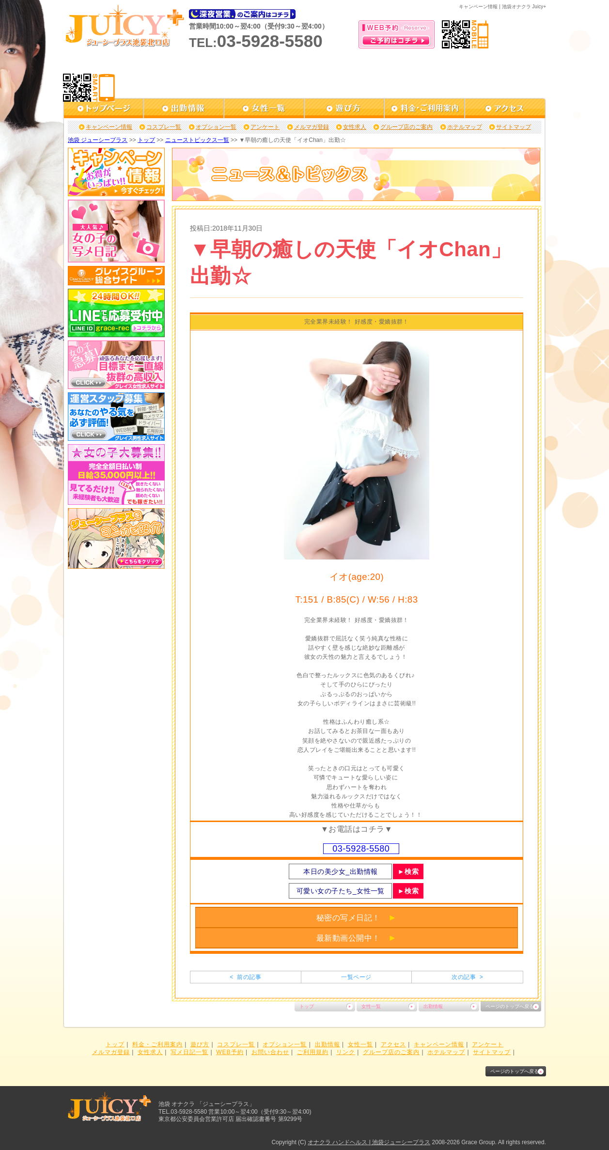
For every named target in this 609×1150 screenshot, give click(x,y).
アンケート (265, 127)
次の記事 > (467, 977)
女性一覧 (371, 1006)
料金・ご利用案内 (157, 1044)
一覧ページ (356, 977)
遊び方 (199, 1044)
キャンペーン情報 (109, 127)
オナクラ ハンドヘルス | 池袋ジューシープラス (369, 1142)
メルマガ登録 (311, 127)
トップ (146, 140)
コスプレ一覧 (163, 127)
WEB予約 (229, 1052)
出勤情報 (433, 1006)
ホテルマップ (464, 127)
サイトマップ (513, 127)
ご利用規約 (312, 1052)
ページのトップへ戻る (509, 1006)
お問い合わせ (270, 1052)
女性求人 (354, 127)
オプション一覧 (216, 127)
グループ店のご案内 (406, 127)
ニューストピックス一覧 (197, 140)
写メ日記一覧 (189, 1052)
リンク (345, 1052)
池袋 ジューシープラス (97, 140)
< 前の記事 (245, 977)
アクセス (393, 1044)
